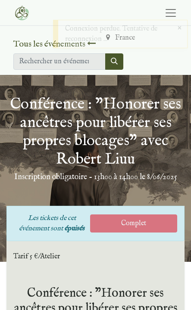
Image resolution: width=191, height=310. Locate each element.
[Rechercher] (114, 61)
